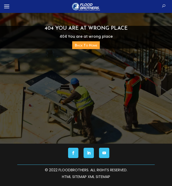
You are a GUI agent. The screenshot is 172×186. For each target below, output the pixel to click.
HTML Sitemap (74, 176)
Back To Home (86, 45)
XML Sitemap (99, 176)
